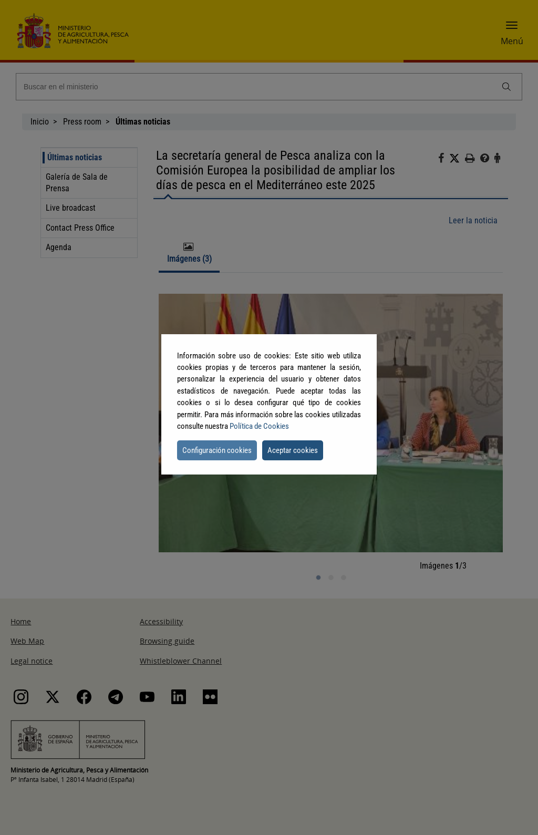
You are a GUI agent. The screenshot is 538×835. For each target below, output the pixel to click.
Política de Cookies (259, 426)
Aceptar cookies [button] (292, 450)
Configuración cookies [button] (217, 450)
